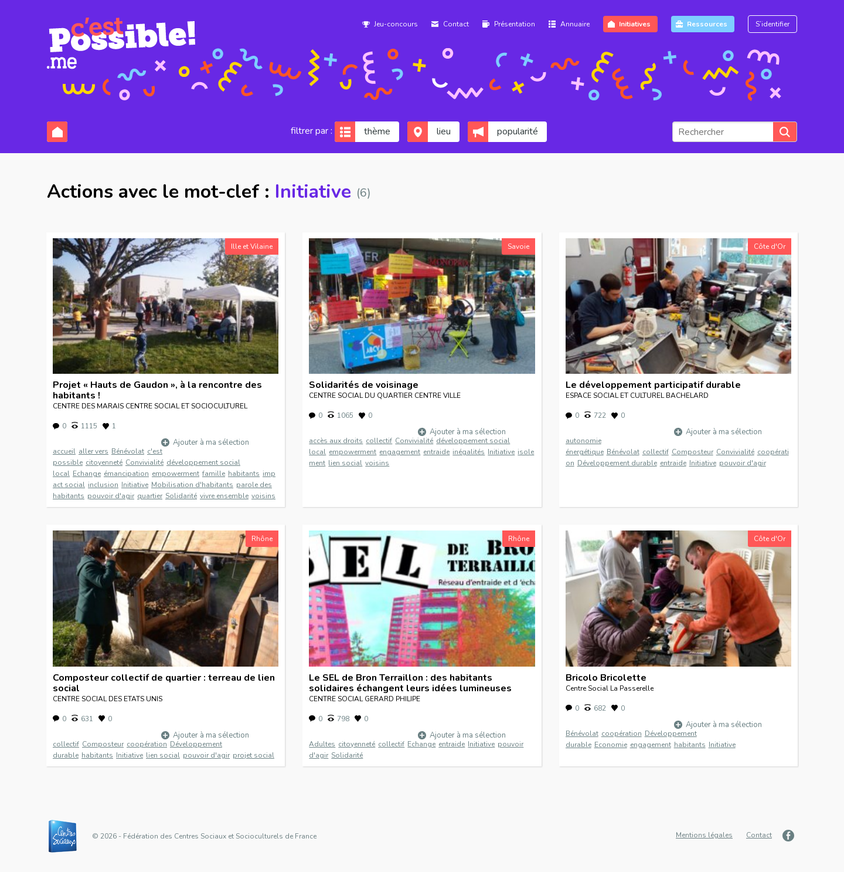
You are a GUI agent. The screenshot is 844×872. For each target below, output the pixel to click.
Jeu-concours (396, 24)
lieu (444, 131)
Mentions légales (704, 835)
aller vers (93, 451)
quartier (149, 496)
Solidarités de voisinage (363, 384)
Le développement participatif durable (653, 384)
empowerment (175, 473)
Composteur (692, 452)
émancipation (126, 473)
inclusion (103, 484)
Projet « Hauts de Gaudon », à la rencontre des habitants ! (157, 390)
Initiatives (635, 24)
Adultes (322, 744)
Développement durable (617, 463)
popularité (517, 131)
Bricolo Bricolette (606, 677)
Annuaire (575, 24)
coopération (147, 744)
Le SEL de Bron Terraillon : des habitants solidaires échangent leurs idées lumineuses (410, 683)
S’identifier (772, 24)
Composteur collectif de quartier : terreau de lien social (164, 683)
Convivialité (144, 462)
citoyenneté (104, 462)
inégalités (468, 452)
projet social (253, 755)
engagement (399, 452)
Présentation (514, 24)
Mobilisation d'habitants (192, 484)
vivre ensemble (224, 496)
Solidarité (181, 496)
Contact (456, 24)
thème (377, 131)
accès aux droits (336, 440)
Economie (610, 744)
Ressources (707, 24)
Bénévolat (127, 451)
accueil (64, 451)
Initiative (134, 484)
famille (213, 473)
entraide (436, 452)
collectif (379, 440)
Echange (87, 473)
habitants (244, 473)
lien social (345, 463)
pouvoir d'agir (110, 496)
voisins (263, 496)
